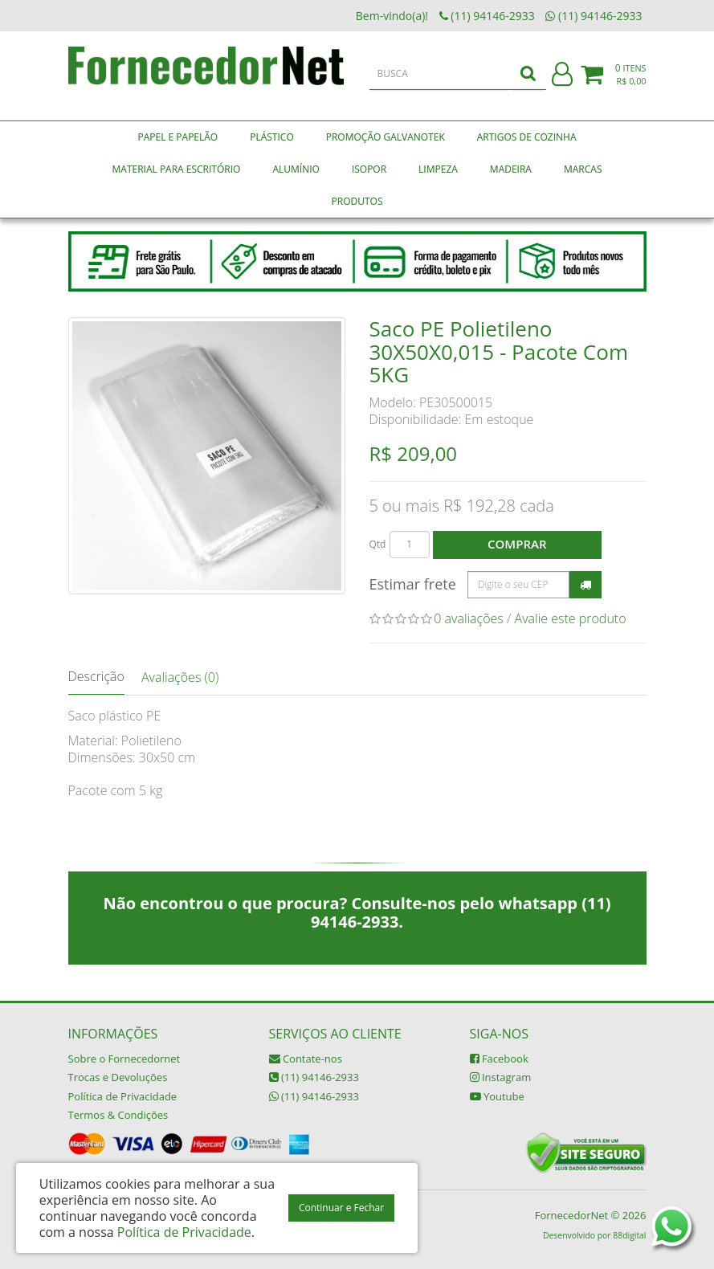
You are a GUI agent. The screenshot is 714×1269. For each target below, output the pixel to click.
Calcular (585, 584)
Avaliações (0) (179, 677)
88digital (629, 1235)
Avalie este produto (570, 618)
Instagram (501, 1077)
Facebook (499, 1058)
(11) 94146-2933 (314, 1077)
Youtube (497, 1096)
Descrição (96, 676)
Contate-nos (305, 1058)
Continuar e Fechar (341, 1207)
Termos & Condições (118, 1115)
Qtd (377, 544)
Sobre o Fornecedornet (124, 1058)
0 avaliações (469, 618)
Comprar (517, 544)
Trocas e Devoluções (118, 1077)
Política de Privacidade (122, 1096)
